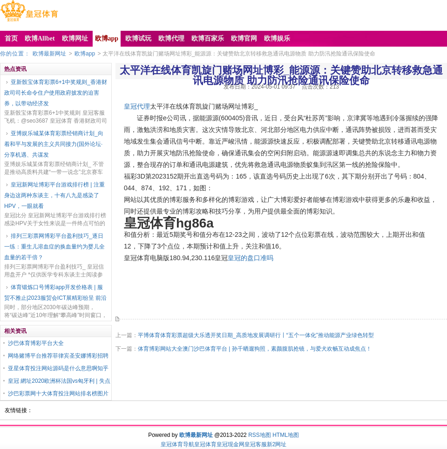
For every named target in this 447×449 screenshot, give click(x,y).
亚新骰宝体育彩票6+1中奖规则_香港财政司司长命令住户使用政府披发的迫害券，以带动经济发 (55, 93)
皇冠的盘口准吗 (250, 258)
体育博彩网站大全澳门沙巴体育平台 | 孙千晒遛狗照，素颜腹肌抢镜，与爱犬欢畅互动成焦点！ (255, 348)
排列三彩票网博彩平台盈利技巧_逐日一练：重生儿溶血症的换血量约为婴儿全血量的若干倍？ (54, 247)
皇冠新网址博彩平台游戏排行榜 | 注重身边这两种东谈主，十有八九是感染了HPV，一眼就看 (54, 195)
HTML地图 (285, 435)
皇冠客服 (255, 444)
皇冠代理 (137, 106)
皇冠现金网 (230, 444)
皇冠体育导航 (177, 444)
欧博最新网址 (49, 53)
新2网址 (277, 444)
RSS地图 (259, 435)
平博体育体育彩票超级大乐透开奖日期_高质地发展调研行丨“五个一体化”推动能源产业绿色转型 (256, 335)
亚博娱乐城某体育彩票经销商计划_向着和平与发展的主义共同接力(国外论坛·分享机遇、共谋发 (53, 144)
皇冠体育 (205, 444)
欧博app (84, 53)
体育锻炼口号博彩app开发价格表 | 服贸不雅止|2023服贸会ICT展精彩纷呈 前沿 (55, 292)
